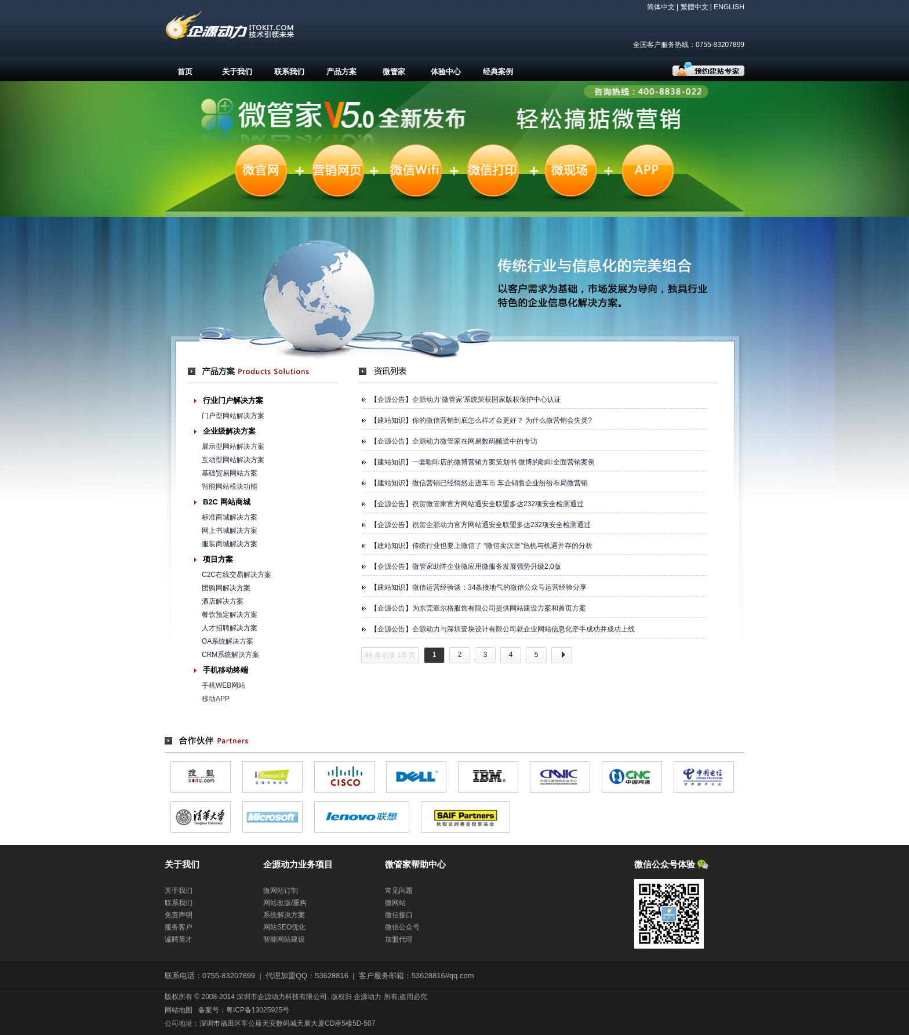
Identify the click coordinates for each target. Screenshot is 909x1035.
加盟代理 (399, 939)
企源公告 (391, 399)
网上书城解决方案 (229, 530)
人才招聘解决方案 (229, 628)
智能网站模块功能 (229, 486)
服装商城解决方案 (229, 544)
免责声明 (178, 915)
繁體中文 (694, 7)
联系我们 (289, 71)
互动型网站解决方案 (233, 460)
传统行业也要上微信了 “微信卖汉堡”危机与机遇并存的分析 (502, 546)
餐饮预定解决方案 (229, 615)
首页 (184, 71)
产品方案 (341, 71)
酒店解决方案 (222, 601)
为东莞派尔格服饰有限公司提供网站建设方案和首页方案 (499, 608)
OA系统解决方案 (227, 641)
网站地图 (178, 1010)
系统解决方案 (284, 915)
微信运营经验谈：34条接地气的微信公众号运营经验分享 (499, 587)
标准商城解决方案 (229, 517)
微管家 (394, 71)
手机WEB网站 (223, 685)
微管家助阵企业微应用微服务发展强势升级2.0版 (486, 566)
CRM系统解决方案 (230, 655)
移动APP (216, 699)
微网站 (395, 903)
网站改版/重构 (285, 903)
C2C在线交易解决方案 (236, 575)
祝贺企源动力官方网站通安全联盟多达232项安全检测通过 (501, 525)
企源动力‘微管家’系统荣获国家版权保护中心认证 (486, 399)
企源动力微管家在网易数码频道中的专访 (474, 441)
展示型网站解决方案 (233, 446)
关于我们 (237, 71)
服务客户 (178, 927)
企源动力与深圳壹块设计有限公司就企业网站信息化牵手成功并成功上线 (523, 629)
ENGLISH (729, 7)
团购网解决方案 (226, 588)
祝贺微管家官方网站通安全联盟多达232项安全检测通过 (498, 504)
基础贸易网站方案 (229, 473)
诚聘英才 (178, 939)
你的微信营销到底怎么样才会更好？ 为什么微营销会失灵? (502, 420)
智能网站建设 (284, 939)
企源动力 (367, 997)
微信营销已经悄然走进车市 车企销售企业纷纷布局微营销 (500, 483)
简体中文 (661, 7)
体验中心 (446, 71)
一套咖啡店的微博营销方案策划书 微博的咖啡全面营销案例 (503, 462)
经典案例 (498, 71)
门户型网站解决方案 (233, 416)
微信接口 (399, 915)
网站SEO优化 (284, 927)
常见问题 (399, 891)
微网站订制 (280, 891)
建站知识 (391, 420)
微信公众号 (402, 927)
